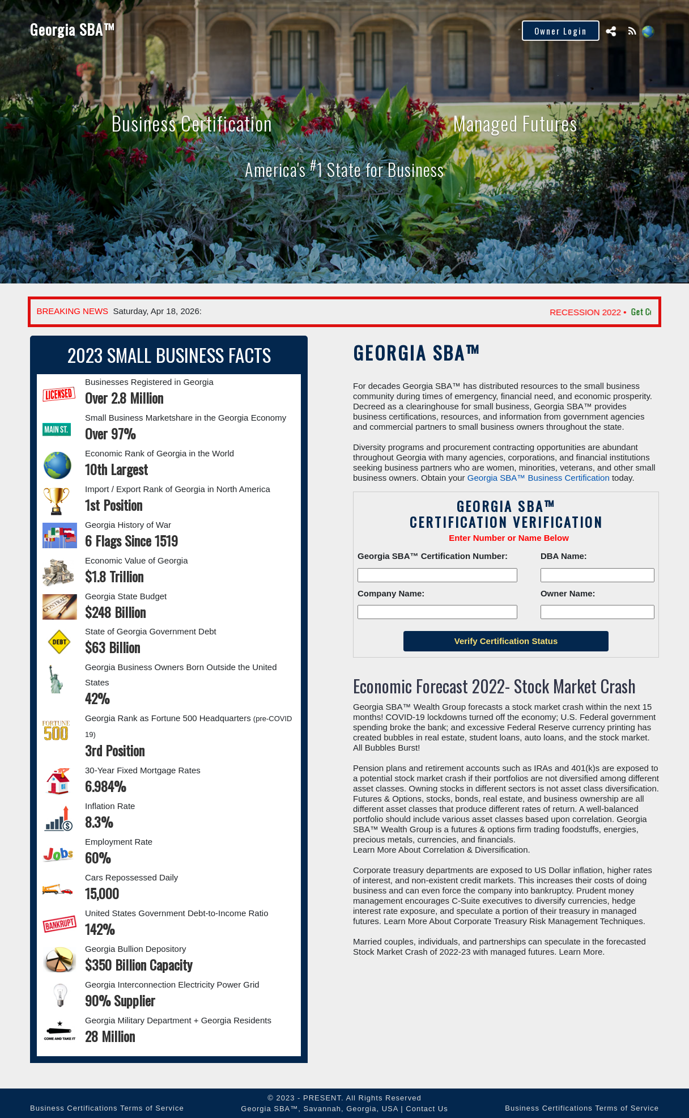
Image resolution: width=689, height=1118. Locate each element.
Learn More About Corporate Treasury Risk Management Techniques (513, 921)
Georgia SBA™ (73, 29)
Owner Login (560, 30)
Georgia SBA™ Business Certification (538, 477)
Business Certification (181, 119)
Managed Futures (531, 119)
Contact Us (427, 1108)
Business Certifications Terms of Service (107, 1108)
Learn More (581, 951)
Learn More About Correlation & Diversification (440, 849)
